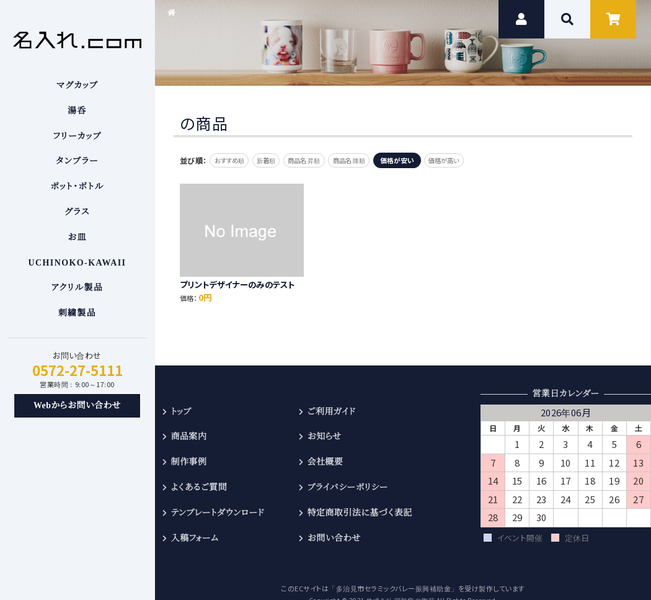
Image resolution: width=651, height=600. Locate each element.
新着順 (277, 160)
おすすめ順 (232, 160)
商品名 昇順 (321, 160)
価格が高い (477, 160)
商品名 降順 (374, 160)
